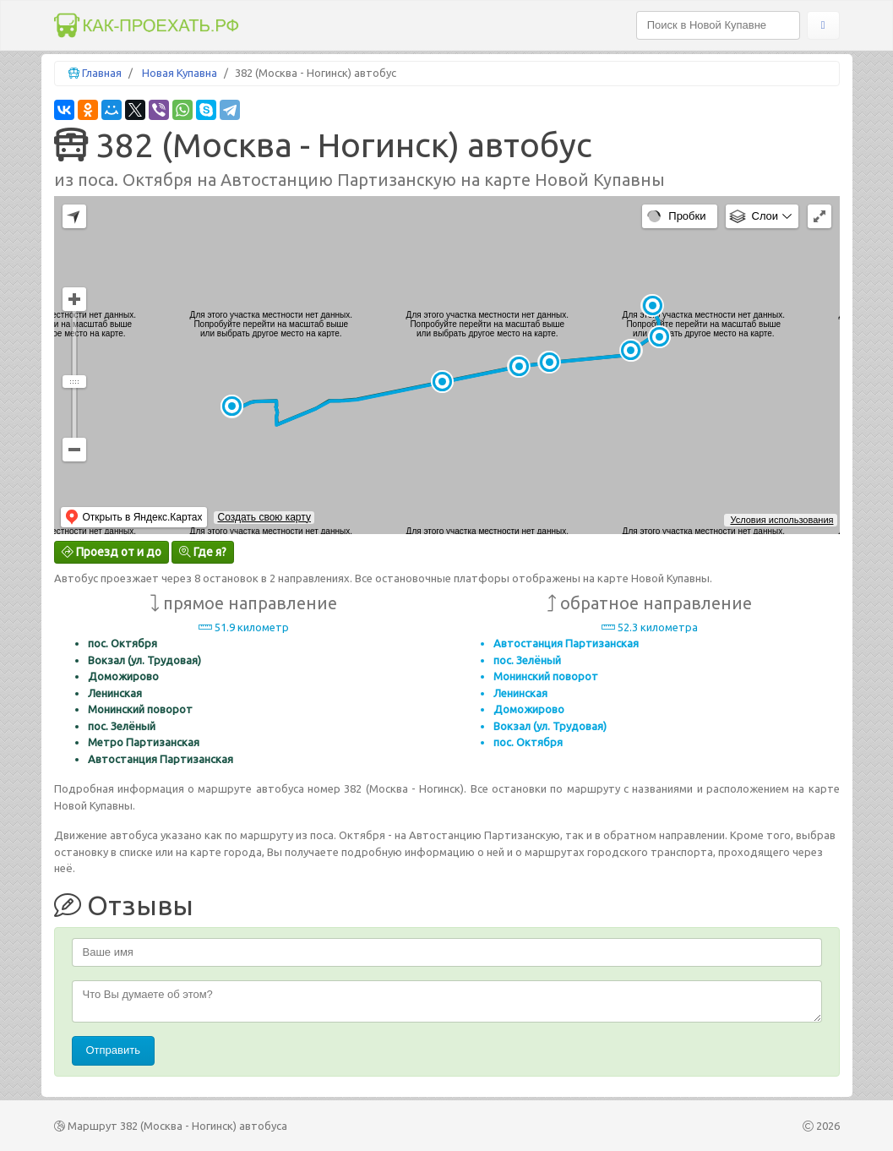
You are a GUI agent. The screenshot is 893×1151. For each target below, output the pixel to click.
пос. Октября (122, 643)
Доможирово (123, 676)
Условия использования (781, 520)
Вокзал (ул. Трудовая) (144, 660)
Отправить (113, 1050)
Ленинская (115, 693)
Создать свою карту (263, 517)
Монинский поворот (140, 709)
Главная (102, 73)
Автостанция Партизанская (160, 759)
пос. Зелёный (121, 726)
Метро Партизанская (143, 742)
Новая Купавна (179, 73)
